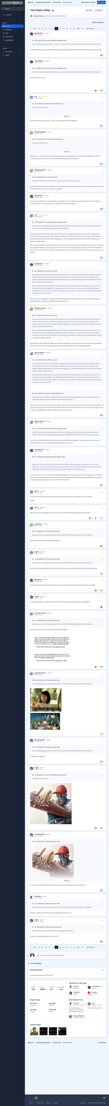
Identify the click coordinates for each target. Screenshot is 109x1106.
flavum (36, 552)
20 (67, 28)
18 (60, 28)
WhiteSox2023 (38, 33)
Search (6, 9)
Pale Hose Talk (61, 16)
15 (49, 28)
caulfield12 (76, 1047)
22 (74, 28)
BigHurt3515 (38, 640)
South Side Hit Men (40, 674)
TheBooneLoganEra (57, 40)
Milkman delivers (39, 413)
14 (45, 28)
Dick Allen (76, 1041)
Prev (34, 28)
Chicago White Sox (38, 16)
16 (53, 28)
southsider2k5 (38, 61)
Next (78, 28)
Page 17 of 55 (90, 28)
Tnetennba (37, 951)
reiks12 (36, 568)
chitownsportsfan (39, 795)
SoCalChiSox (38, 585)
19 (63, 28)
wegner (36, 657)
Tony (35, 104)
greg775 (36, 613)
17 (56, 28)
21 (70, 28)
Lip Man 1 (95, 1047)
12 (38, 28)
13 (42, 28)
